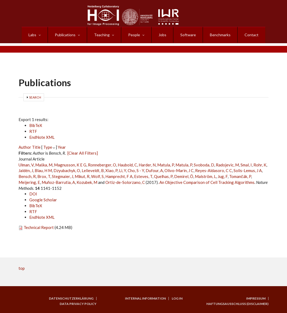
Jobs (162, 34)
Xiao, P (111, 170)
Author (25, 147)
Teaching (102, 34)
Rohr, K (259, 164)
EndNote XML (42, 137)
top (22, 268)
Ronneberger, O (102, 164)
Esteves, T (143, 176)
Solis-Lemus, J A (248, 170)
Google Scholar (43, 199)
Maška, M (43, 164)
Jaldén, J (26, 170)
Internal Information (145, 298)
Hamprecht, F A (118, 176)
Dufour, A (154, 170)
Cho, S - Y (136, 170)
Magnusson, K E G (70, 164)
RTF (33, 131)
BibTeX (35, 125)
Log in (177, 298)
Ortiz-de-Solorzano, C (125, 182)
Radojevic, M (227, 164)
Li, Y (122, 170)
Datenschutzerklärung (71, 298)
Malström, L (205, 176)
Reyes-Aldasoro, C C (213, 170)
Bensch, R (27, 176)
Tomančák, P (240, 176)
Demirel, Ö (183, 176)
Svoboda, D (204, 164)
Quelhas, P (163, 176)
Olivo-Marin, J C (178, 170)
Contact (252, 34)
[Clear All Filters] (82, 153)
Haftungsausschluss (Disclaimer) (237, 303)
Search (35, 97)
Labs (32, 34)
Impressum (256, 298)
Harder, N (147, 164)
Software (188, 34)
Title (36, 147)
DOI (33, 193)
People (134, 34)
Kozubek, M (87, 182)
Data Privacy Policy (78, 303)
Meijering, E (29, 182)
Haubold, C (127, 164)
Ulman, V (26, 164)
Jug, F (223, 176)
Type (47, 147)
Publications (65, 34)
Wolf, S (97, 176)
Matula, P (165, 164)
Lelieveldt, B (93, 170)
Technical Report (39, 227)
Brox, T (43, 176)
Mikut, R (82, 176)
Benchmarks (220, 34)
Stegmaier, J (62, 176)
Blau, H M (43, 170)
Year (62, 147)
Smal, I (246, 164)
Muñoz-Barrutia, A (58, 182)
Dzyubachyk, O (66, 170)
